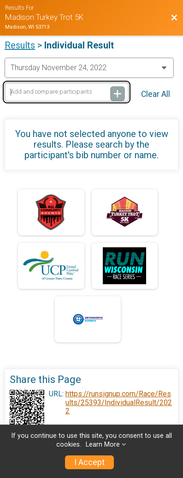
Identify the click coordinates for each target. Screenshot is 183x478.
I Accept (89, 462)
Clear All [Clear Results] (155, 94)
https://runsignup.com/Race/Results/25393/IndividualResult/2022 (118, 402)
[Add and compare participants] (67, 92)
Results (20, 45)
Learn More (103, 444)
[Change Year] (89, 68)
